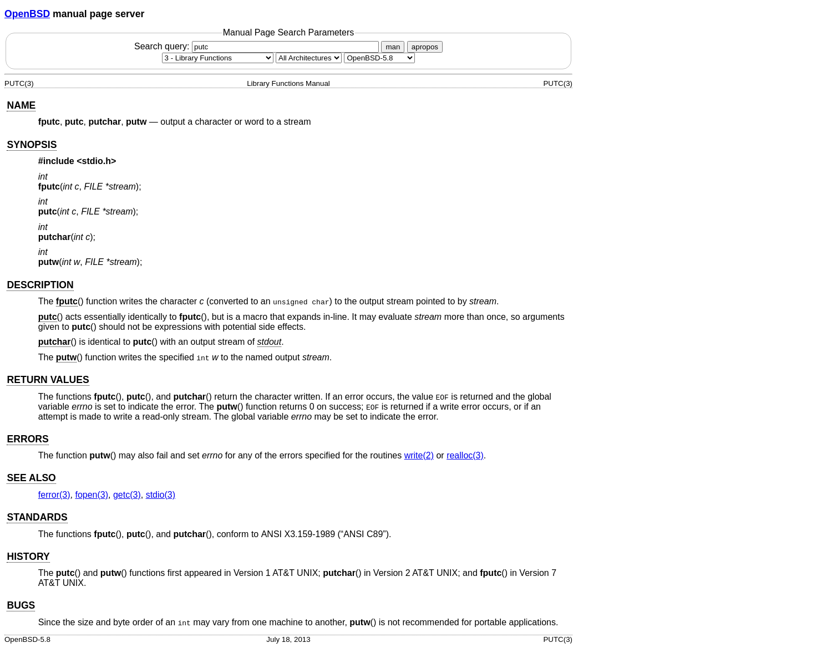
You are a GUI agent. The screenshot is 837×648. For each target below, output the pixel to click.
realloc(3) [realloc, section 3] (465, 455)
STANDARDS (37, 517)
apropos (425, 47)
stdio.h (96, 161)
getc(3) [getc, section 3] (127, 494)
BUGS (21, 605)
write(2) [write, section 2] (419, 455)
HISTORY (28, 556)
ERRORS (27, 439)
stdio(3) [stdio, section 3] (160, 494)
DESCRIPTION (40, 284)
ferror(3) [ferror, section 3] (54, 494)
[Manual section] (217, 58)
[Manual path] (379, 58)
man (392, 47)
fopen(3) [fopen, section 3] (91, 494)
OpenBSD (27, 13)
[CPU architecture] (309, 58)
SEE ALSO (31, 477)
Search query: (258, 46)
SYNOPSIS (32, 144)
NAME (21, 105)
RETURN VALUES (48, 379)
